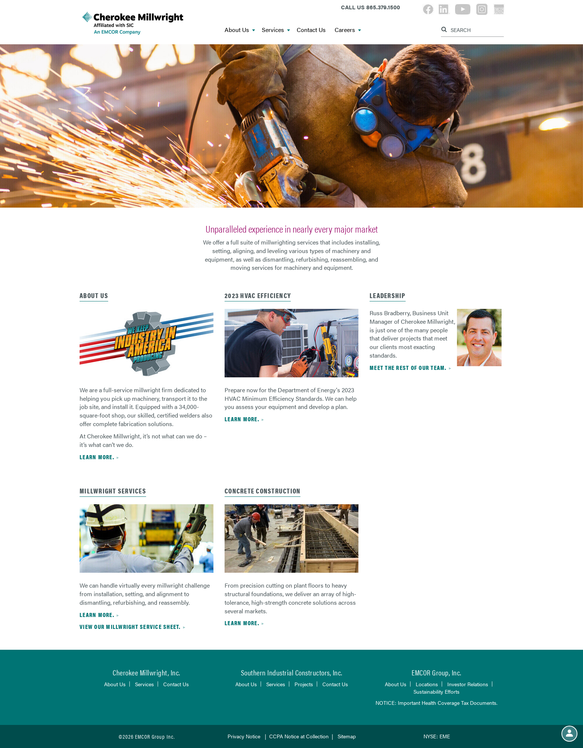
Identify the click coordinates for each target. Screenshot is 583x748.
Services (276, 30)
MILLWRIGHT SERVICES (113, 490)
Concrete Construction (262, 490)
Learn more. (97, 457)
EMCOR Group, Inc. (436, 672)
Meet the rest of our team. (408, 367)
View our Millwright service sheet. (130, 626)
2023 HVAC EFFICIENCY (258, 295)
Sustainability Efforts (436, 691)
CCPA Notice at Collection (299, 736)
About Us (240, 30)
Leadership (388, 295)
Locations (427, 684)
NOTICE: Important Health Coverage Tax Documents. (436, 702)
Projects (303, 684)
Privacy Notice (244, 736)
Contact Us (311, 30)
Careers (348, 30)
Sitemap (347, 736)
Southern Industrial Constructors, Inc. (291, 672)
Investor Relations (467, 684)
